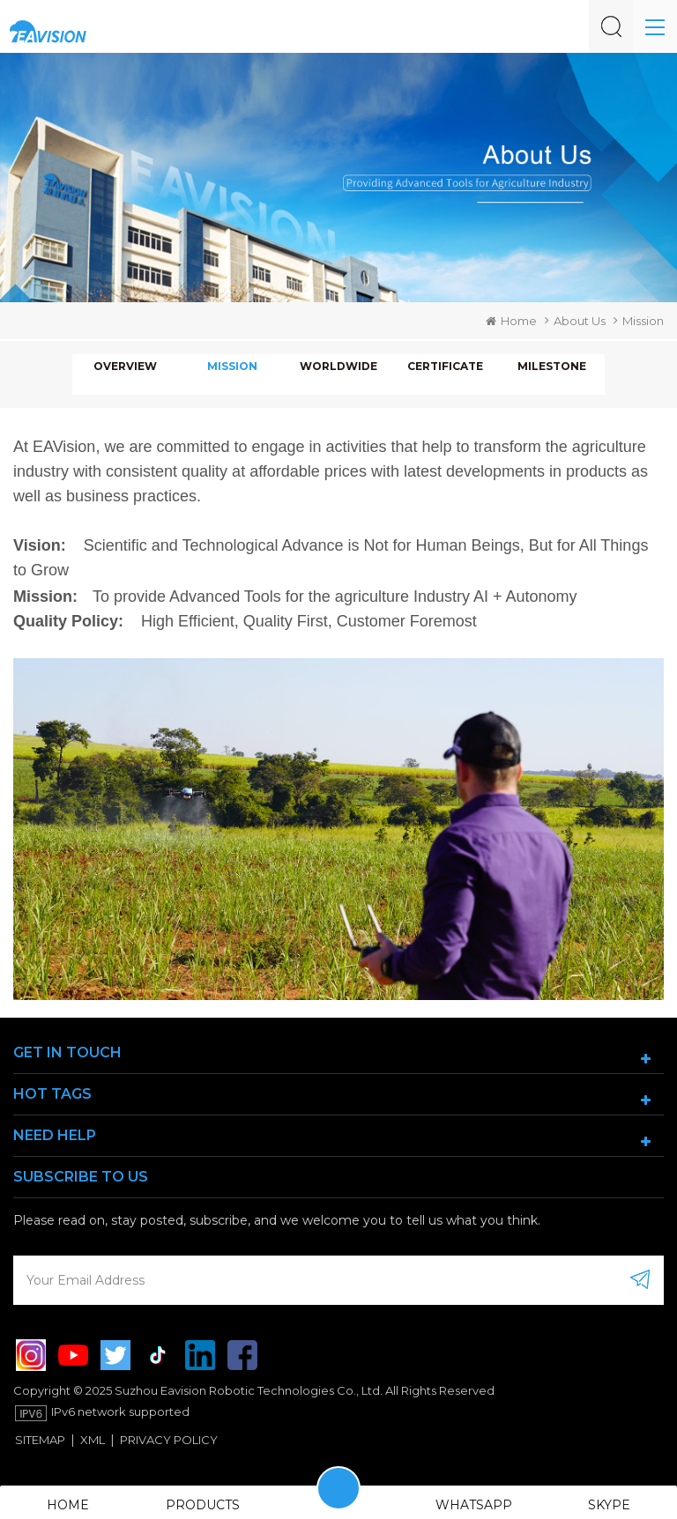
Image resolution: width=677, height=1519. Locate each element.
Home (511, 321)
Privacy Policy (169, 1440)
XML (92, 1440)
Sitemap (40, 1440)
